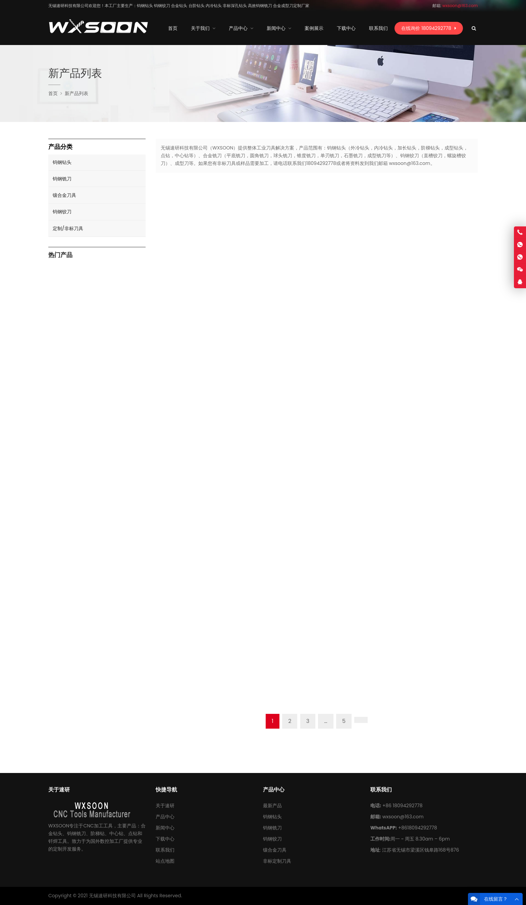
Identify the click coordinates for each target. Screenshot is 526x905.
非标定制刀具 (277, 861)
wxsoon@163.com (403, 816)
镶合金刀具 (64, 195)
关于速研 (165, 805)
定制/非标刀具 (68, 228)
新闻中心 (165, 827)
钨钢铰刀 (62, 211)
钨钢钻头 (62, 162)
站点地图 (165, 861)
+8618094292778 (417, 827)
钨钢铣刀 (62, 178)
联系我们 (165, 850)
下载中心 (165, 838)
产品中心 (165, 816)
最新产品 (272, 805)
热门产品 (60, 255)
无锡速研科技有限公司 (112, 895)
